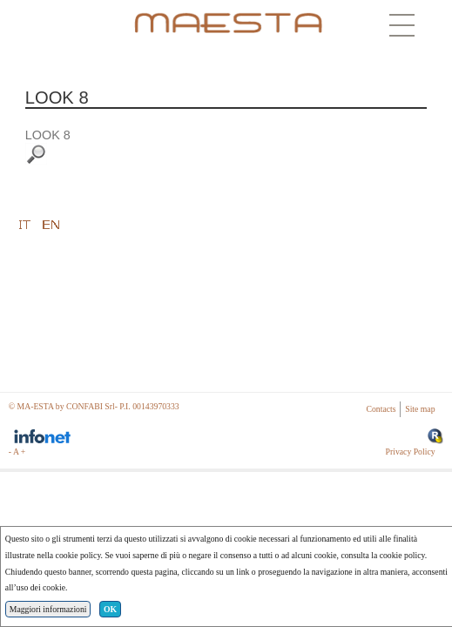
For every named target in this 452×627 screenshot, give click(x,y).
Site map (420, 409)
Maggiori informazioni (48, 609)
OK (110, 609)
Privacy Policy (410, 451)
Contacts (381, 409)
